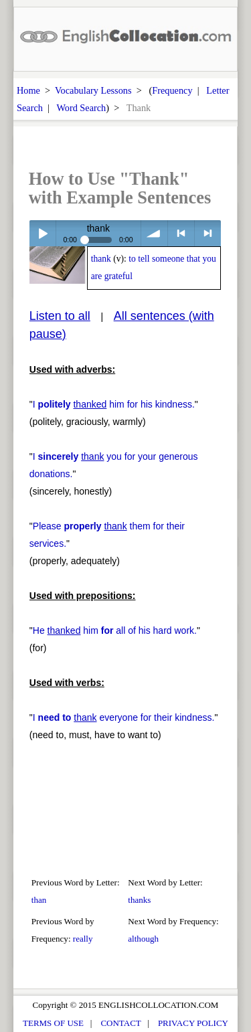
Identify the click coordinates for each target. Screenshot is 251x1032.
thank (101, 259)
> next (208, 233)
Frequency (172, 90)
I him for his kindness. (114, 404)
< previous (181, 233)
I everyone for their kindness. (124, 717)
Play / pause (42, 233)
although (143, 939)
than (38, 900)
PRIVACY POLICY (193, 1023)
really (83, 939)
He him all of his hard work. (115, 630)
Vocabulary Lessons (93, 90)
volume (154, 233)
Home (28, 90)
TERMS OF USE (53, 1023)
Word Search (81, 107)
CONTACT (120, 1023)
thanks (139, 900)
